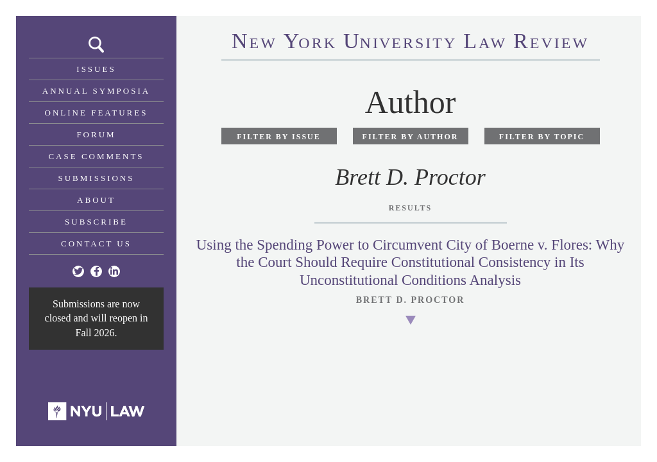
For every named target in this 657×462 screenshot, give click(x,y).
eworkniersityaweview (410, 43)
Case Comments (96, 156)
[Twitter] (78, 271)
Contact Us (96, 243)
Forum (95, 134)
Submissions (96, 178)
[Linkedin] (114, 271)
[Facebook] (96, 271)
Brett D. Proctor (410, 300)
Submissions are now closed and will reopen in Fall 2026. (96, 318)
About (96, 200)
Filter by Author (411, 136)
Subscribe (96, 222)
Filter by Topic (541, 136)
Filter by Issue (279, 136)
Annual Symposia (96, 91)
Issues (95, 69)
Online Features (96, 112)
